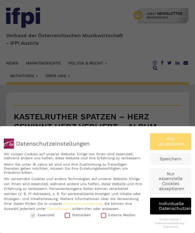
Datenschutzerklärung (82, 206)
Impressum (170, 229)
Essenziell (42, 218)
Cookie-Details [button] (170, 221)
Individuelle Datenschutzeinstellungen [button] (175, 208)
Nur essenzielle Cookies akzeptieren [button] (171, 184)
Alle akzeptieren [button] (171, 144)
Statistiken (78, 218)
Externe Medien (118, 218)
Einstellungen (59, 211)
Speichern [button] (171, 161)
